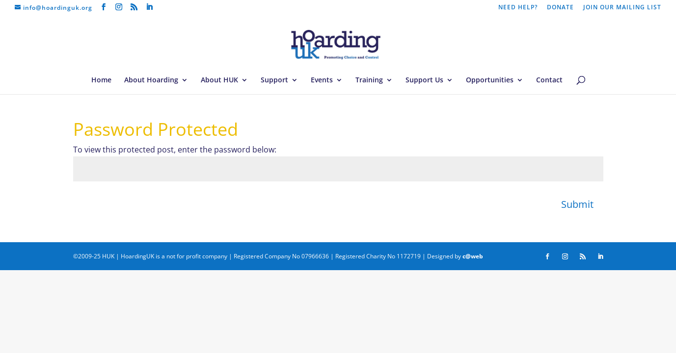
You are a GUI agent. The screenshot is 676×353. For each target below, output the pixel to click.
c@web (472, 256)
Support (274, 80)
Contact (549, 80)
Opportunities (490, 80)
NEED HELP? (518, 7)
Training (369, 80)
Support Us (424, 80)
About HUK (219, 80)
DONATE (560, 7)
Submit (577, 204)
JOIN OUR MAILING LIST (622, 7)
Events (322, 80)
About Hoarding (151, 80)
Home (101, 80)
